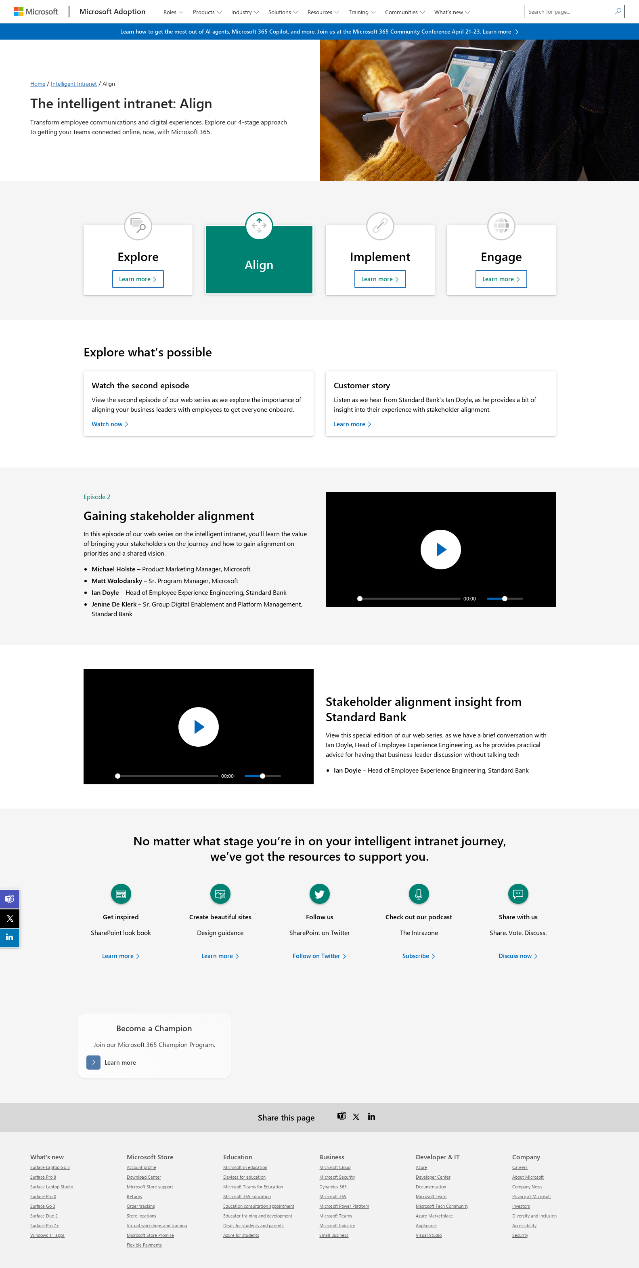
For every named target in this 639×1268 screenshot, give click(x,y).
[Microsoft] (36, 11)
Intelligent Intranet (74, 83)
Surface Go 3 (42, 1187)
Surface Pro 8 (43, 1158)
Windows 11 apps (47, 1216)
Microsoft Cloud (334, 1149)
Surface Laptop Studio (51, 1168)
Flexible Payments (144, 1226)
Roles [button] (174, 12)
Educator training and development (257, 1197)
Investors (521, 1187)
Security (520, 1216)
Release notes (298, 1253)
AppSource (426, 1207)
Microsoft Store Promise (150, 1216)
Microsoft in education (245, 1149)
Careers (520, 1149)
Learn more (135, 267)
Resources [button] (324, 12)
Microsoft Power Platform (344, 1187)
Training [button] (363, 12)
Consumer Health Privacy (461, 1253)
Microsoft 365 (332, 1178)
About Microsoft (528, 1158)
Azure (421, 1149)
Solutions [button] (284, 12)
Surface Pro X (43, 1178)
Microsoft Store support (150, 1168)
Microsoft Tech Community (442, 1187)
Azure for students (241, 1216)
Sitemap (268, 1253)
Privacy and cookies (372, 1253)
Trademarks (508, 1253)
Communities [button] (405, 12)
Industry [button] (245, 12)
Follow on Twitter (316, 937)
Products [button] (208, 12)
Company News (527, 1168)
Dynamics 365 (333, 1168)
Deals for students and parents (253, 1207)
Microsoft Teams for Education (253, 1168)
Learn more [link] (349, 412)
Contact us (332, 1253)
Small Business (333, 1216)
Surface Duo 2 (44, 1197)
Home (37, 83)
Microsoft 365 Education (247, 1178)
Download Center (144, 1158)
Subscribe (415, 937)
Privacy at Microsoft (531, 1178)
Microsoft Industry (337, 1207)
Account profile (141, 1149)
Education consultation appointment (258, 1187)
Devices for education (244, 1158)
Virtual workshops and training (157, 1207)
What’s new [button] (452, 12)
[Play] (346, 580)
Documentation (431, 1168)
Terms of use (413, 1253)
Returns (134, 1178)
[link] (10, 899)
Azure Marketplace (434, 1197)
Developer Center (433, 1158)
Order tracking (141, 1187)
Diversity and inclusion (534, 1197)
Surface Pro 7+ (44, 1207)
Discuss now (515, 937)
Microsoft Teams (335, 1197)
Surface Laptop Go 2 (50, 1149)
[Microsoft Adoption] (112, 11)
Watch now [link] (107, 412)
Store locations (141, 1197)
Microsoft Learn (431, 1178)
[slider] (409, 580)
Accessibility (524, 1207)
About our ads (543, 1253)
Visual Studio (429, 1216)
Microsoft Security (337, 1158)
